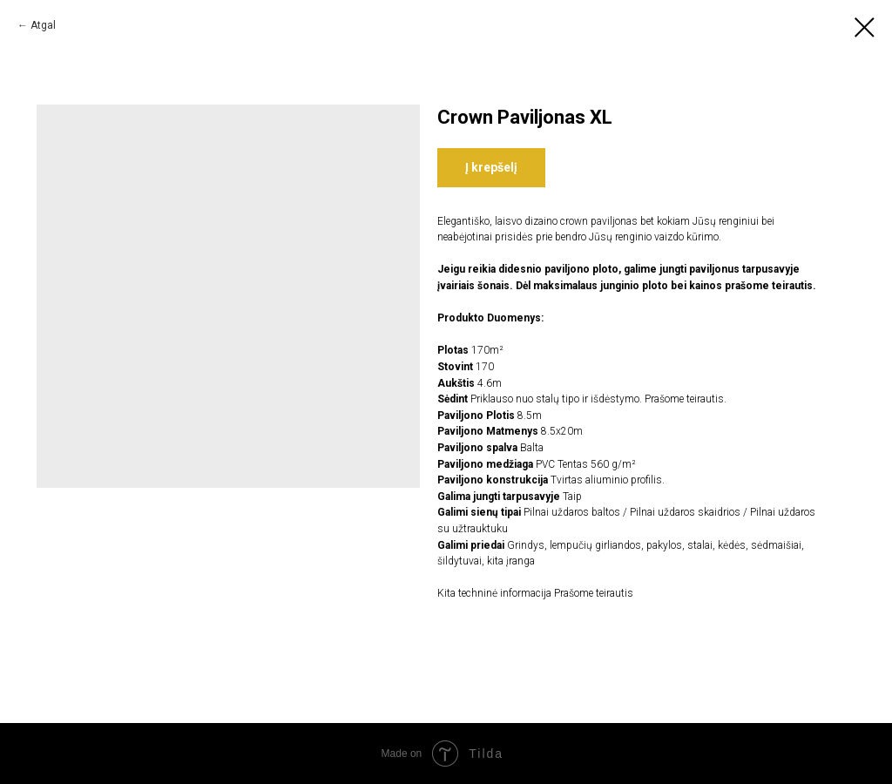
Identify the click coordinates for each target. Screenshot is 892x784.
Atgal (43, 25)
